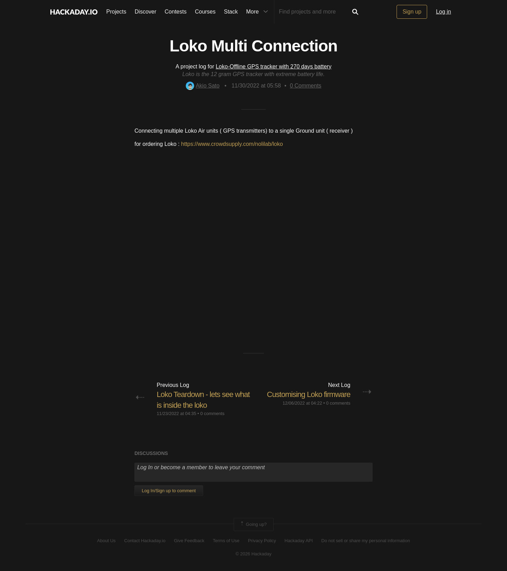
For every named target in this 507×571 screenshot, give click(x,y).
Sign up (411, 12)
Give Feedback (189, 540)
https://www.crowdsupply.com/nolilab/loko (232, 144)
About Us (106, 540)
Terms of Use (226, 540)
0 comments (212, 413)
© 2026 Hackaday (253, 553)
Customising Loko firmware (308, 394)
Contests (175, 12)
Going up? (253, 524)
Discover (145, 12)
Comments (306, 86)
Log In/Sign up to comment (169, 490)
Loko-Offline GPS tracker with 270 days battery (273, 66)
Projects (116, 12)
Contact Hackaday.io (145, 540)
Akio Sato (202, 86)
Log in (443, 12)
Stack (231, 12)
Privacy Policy (262, 540)
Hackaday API (298, 540)
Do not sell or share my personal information (365, 540)
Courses (205, 12)
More (258, 12)
